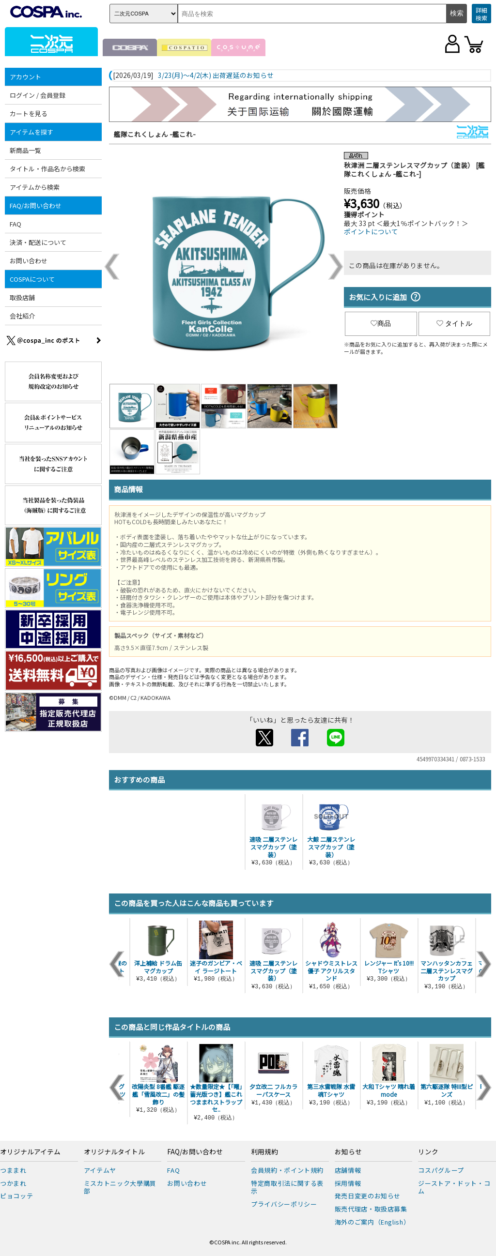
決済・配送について (38, 242)
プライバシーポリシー (284, 1204)
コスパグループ (441, 1170)
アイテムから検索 (35, 187)
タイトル (454, 323)
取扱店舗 (22, 297)
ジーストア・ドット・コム (454, 1187)
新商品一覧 (25, 150)
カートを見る (28, 113)
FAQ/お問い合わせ (36, 205)
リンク (428, 1152)
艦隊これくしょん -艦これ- (155, 134)
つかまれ (13, 1183)
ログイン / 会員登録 (37, 95)
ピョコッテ (16, 1195)
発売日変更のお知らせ (368, 1195)
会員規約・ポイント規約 (287, 1170)
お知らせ (348, 1152)
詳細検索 (481, 14)
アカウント (25, 76)
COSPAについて (32, 279)
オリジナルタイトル (114, 1152)
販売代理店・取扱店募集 (371, 1208)
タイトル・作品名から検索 (47, 168)
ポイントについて (371, 231)
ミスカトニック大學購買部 (120, 1187)
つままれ (13, 1170)
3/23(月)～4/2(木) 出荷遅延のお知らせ (216, 75)
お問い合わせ (28, 260)
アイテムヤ (100, 1170)
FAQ (15, 223)
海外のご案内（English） (372, 1221)
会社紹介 (22, 315)
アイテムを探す (31, 131)
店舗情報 (348, 1170)
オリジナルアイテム (30, 1152)
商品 (381, 323)
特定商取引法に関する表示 (287, 1187)
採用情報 (348, 1183)
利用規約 (264, 1152)
